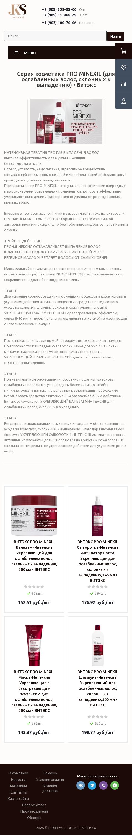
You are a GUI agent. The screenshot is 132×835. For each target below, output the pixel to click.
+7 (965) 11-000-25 (59, 15)
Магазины (18, 786)
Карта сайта (18, 798)
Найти (115, 36)
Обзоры (34, 818)
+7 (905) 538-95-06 (59, 9)
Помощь (50, 773)
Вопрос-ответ (34, 805)
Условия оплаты (50, 779)
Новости (18, 779)
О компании (18, 773)
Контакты (18, 792)
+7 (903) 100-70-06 (59, 22)
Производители (34, 811)
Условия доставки (50, 788)
